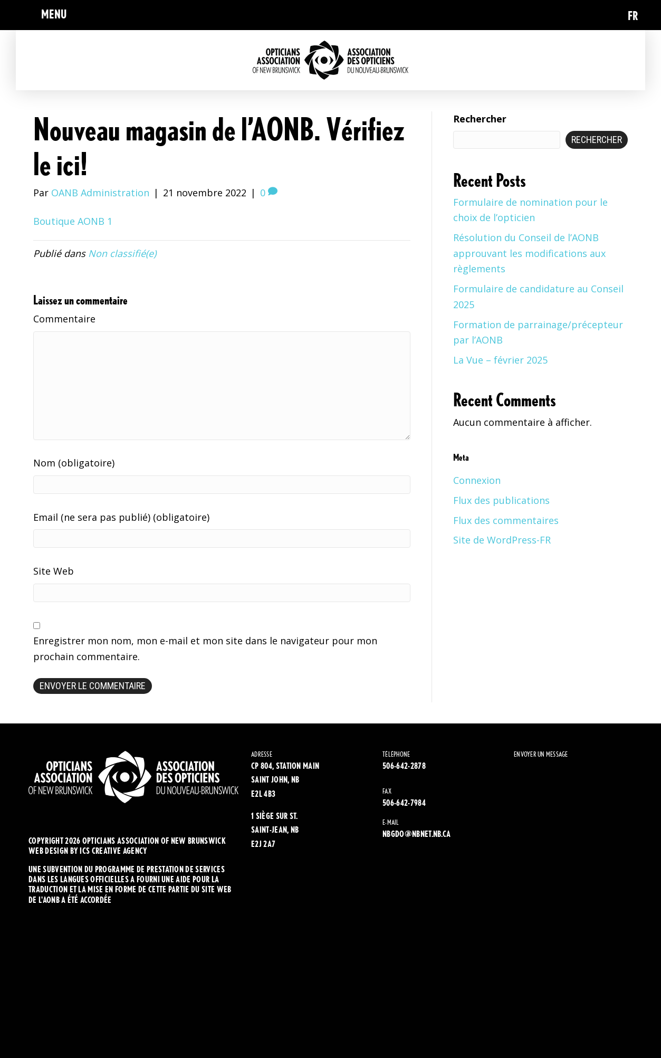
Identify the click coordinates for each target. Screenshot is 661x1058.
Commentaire (64, 318)
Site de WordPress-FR (502, 539)
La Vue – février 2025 (500, 360)
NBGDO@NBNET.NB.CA (416, 834)
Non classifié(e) (122, 253)
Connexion (477, 480)
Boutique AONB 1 (72, 221)
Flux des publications (501, 500)
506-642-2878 (404, 766)
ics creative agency (113, 851)
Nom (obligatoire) (73, 462)
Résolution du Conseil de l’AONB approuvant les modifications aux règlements (529, 253)
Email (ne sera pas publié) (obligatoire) (121, 517)
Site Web (53, 571)
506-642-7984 (404, 803)
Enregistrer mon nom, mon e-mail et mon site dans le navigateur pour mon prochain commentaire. (205, 648)
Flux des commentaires (506, 520)
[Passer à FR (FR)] (633, 15)
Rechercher (479, 118)
